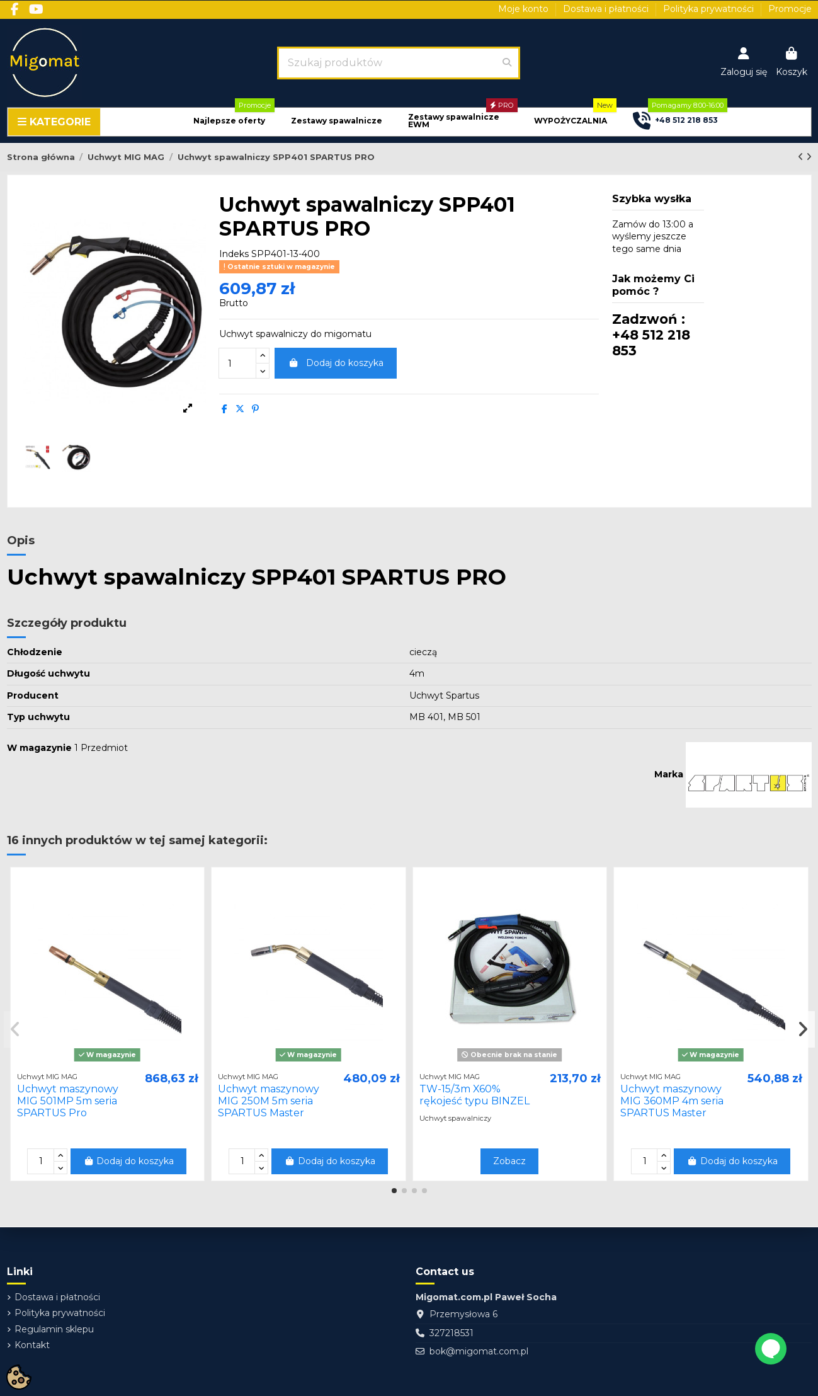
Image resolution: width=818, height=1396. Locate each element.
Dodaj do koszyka (335, 363)
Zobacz (509, 1161)
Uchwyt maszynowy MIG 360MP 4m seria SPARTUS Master (672, 1101)
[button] (229, 121)
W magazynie (39, 747)
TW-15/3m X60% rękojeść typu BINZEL (474, 1095)
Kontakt (32, 1345)
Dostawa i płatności (607, 8)
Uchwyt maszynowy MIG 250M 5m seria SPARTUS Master (268, 1101)
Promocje (790, 8)
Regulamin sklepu (54, 1329)
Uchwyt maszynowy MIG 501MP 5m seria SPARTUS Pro (67, 1101)
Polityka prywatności (709, 8)
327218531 (451, 1333)
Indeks (234, 254)
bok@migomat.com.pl (478, 1351)
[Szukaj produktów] (507, 63)
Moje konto (524, 8)
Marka (668, 774)
